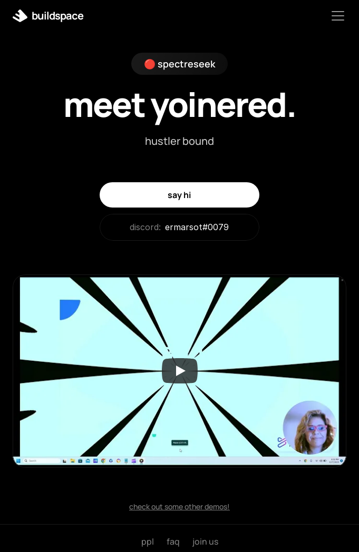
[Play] (180, 370)
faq (173, 541)
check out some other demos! (179, 506)
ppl (147, 541)
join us (205, 541)
